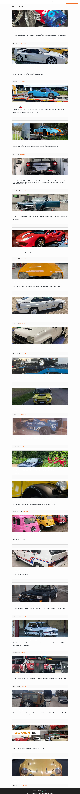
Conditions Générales (42, 793)
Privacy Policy (50, 793)
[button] (63, 2)
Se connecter (56, 2)
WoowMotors (24, 43)
